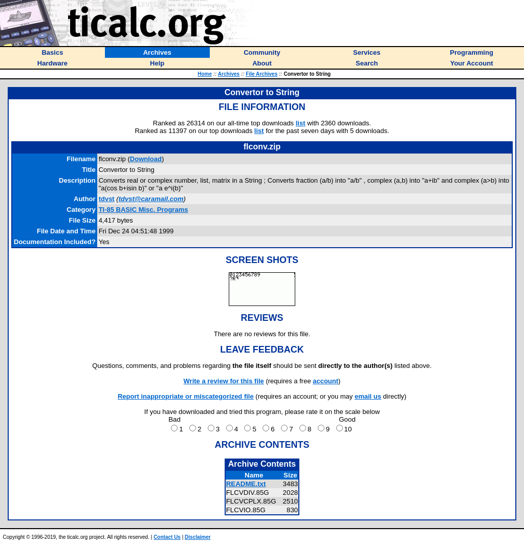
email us (368, 396)
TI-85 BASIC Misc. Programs (143, 209)
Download (146, 159)
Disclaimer (198, 537)
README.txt (246, 484)
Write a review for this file (224, 381)
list (300, 123)
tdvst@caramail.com (151, 199)
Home (205, 74)
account (325, 381)
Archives (228, 74)
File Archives (261, 74)
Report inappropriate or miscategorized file (186, 396)
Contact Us (167, 537)
